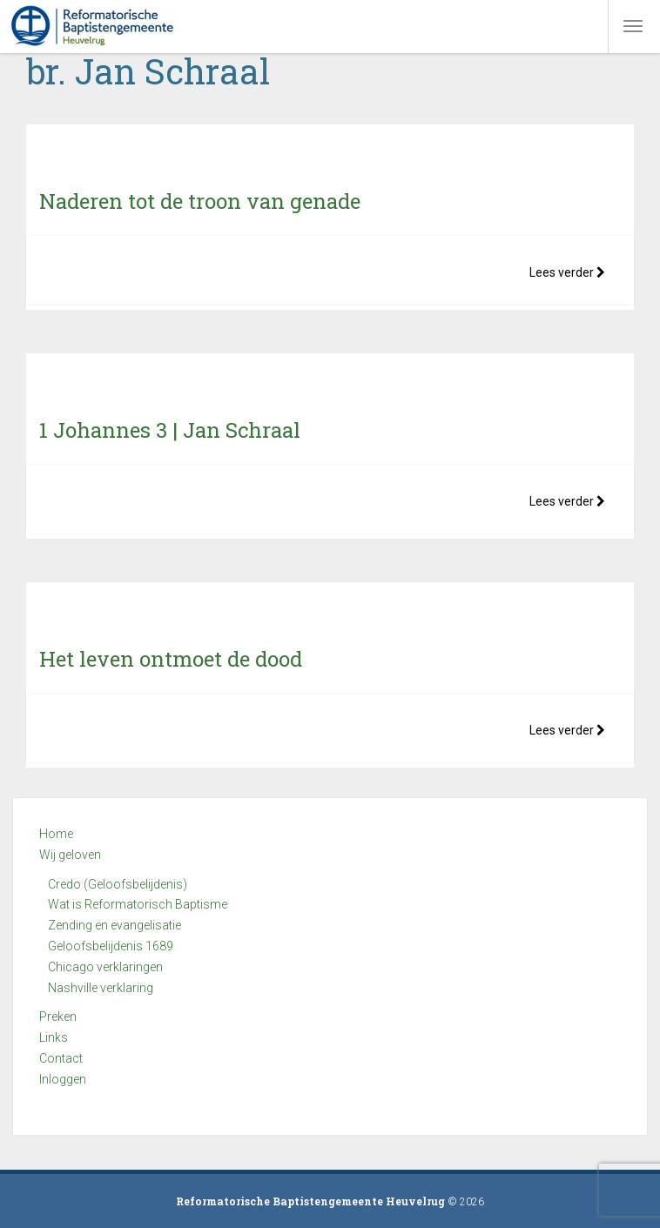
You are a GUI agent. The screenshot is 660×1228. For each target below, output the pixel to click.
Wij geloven (70, 855)
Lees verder (567, 272)
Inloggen (62, 1079)
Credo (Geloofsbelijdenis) (117, 884)
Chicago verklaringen (105, 967)
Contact (61, 1058)
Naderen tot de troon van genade (199, 201)
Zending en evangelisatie (114, 925)
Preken (58, 1016)
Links (53, 1037)
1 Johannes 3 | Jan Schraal (169, 430)
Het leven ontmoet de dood (170, 659)
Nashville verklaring (100, 988)
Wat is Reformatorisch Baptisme (137, 904)
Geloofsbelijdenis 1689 (110, 946)
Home (56, 834)
